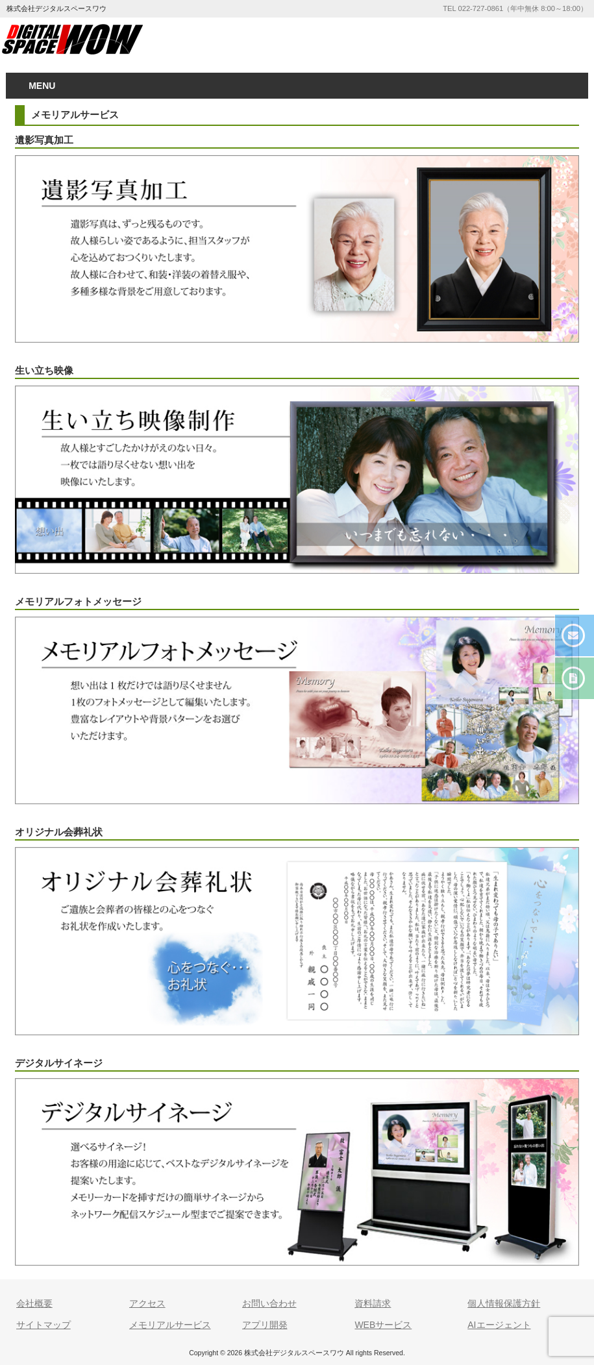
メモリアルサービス (170, 1325)
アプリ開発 (265, 1325)
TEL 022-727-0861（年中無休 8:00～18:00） (515, 8)
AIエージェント (498, 1325)
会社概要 (34, 1303)
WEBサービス (383, 1325)
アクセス (147, 1303)
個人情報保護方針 (503, 1303)
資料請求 (372, 1303)
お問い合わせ (269, 1303)
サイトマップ (43, 1325)
